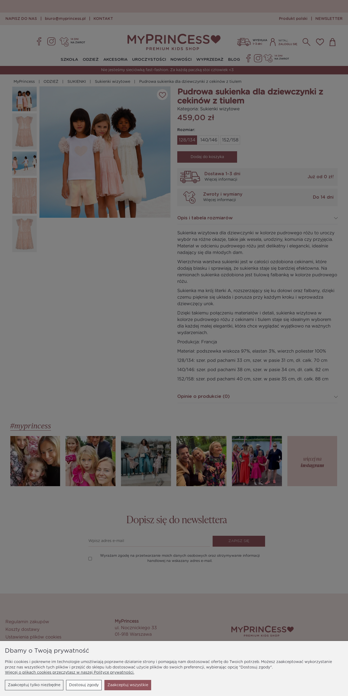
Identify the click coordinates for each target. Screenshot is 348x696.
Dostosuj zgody (84, 685)
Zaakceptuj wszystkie (127, 685)
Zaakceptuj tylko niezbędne (34, 685)
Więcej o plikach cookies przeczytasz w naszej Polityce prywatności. (69, 672)
